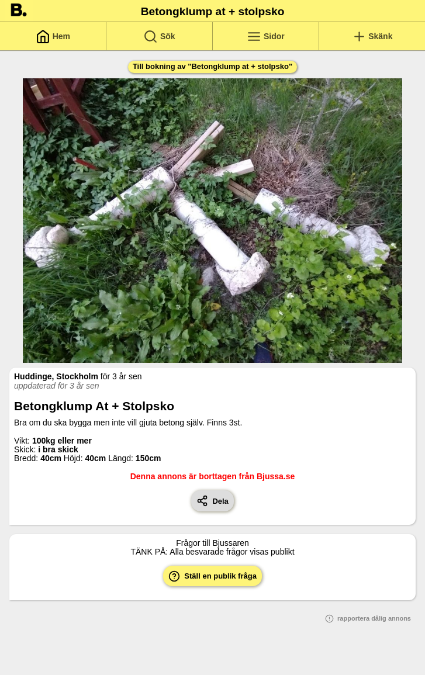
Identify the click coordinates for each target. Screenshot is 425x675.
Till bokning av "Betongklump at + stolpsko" (212, 66)
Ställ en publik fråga (212, 576)
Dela (212, 501)
